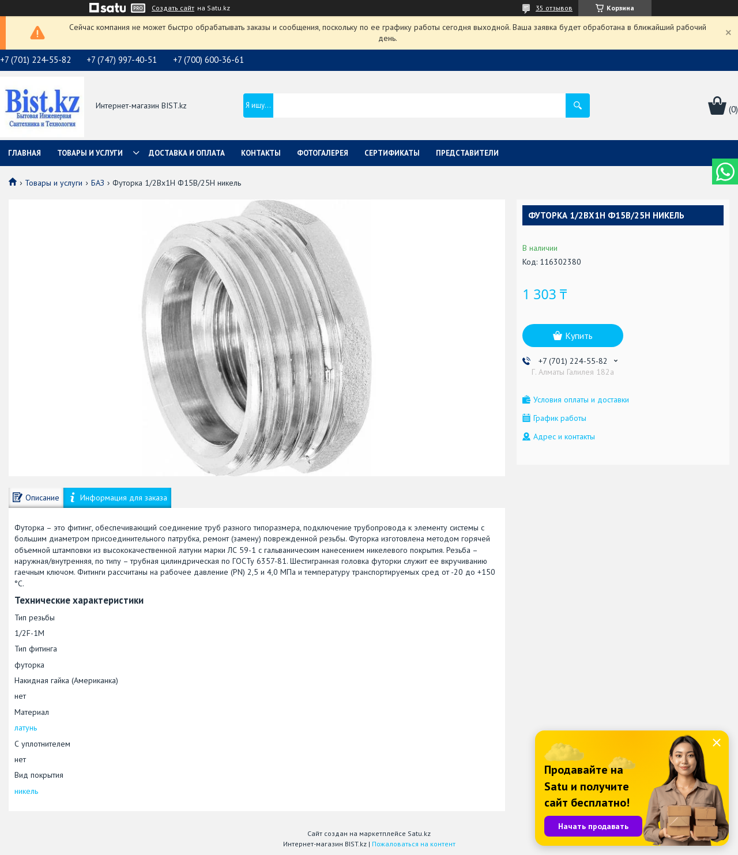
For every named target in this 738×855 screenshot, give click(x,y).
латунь (25, 727)
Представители (467, 153)
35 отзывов (554, 7)
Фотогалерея (322, 153)
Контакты (261, 153)
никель (26, 791)
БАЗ (97, 183)
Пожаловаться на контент (413, 843)
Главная (24, 153)
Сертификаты (392, 153)
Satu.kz (419, 833)
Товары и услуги (90, 153)
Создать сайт (173, 8)
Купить (579, 335)
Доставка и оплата (187, 153)
